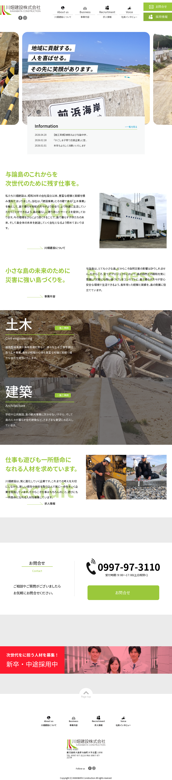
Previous (4, 78)
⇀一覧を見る (131, 127)
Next (167, 78)
